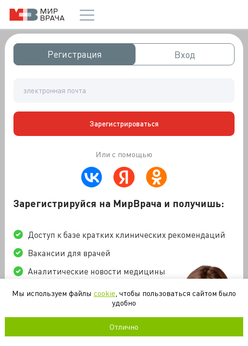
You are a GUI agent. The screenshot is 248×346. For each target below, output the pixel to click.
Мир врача (37, 15)
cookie (104, 293)
